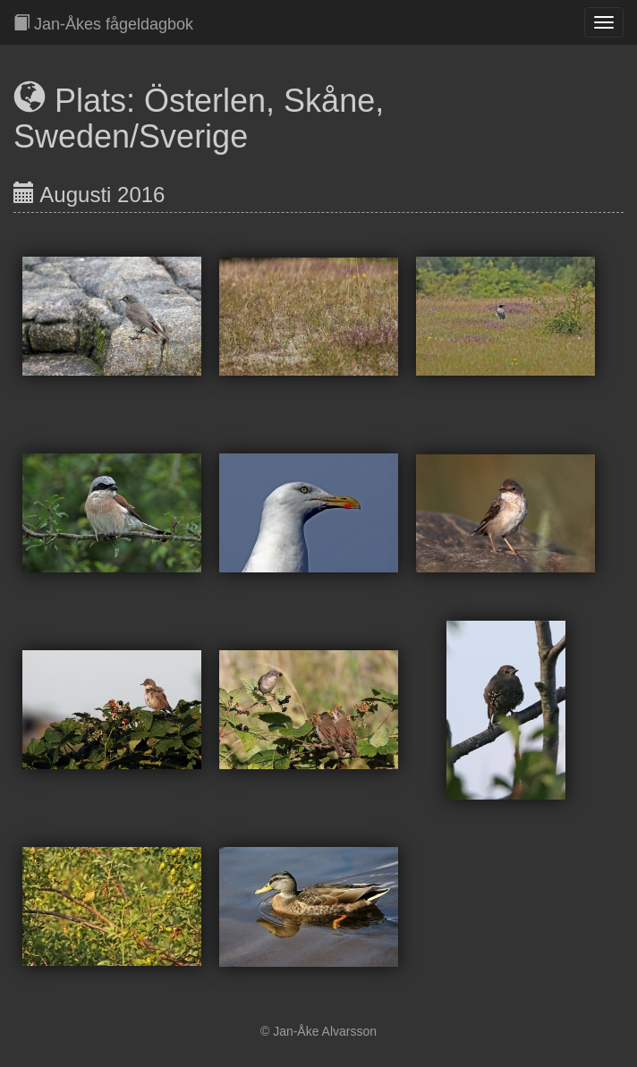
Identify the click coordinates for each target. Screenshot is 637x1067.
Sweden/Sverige (130, 136)
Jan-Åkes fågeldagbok (103, 23)
